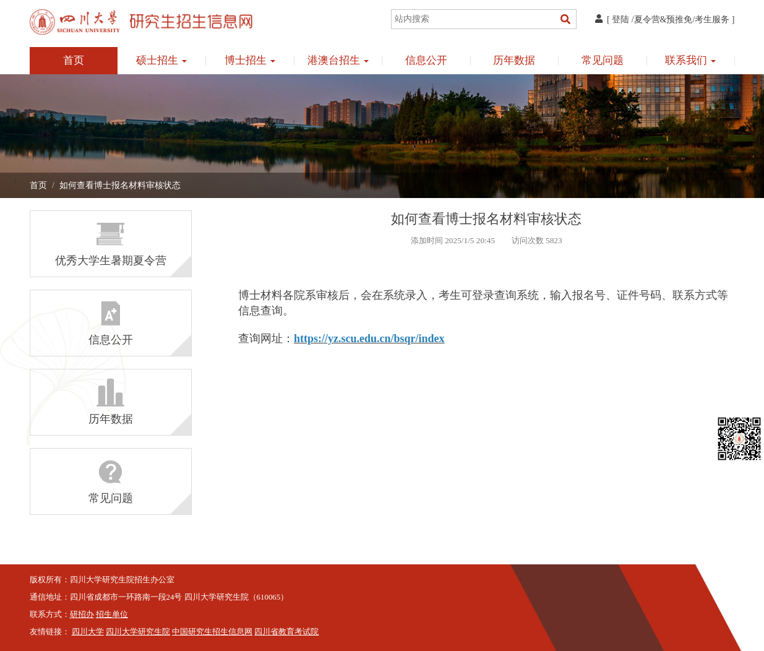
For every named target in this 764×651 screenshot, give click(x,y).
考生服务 (712, 19)
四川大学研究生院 (138, 631)
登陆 (620, 19)
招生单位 (112, 614)
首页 (73, 60)
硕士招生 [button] (161, 60)
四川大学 (88, 631)
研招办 (82, 614)
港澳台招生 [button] (338, 60)
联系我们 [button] (690, 60)
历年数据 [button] (514, 60)
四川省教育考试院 (286, 631)
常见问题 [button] (603, 60)
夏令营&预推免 (663, 19)
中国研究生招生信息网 (212, 631)
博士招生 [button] (250, 60)
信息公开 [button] (426, 60)
